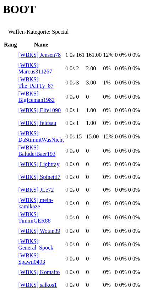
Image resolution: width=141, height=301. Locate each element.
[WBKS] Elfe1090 (39, 110)
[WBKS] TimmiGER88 (34, 217)
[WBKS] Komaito (39, 272)
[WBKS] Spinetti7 (39, 177)
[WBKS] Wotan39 (39, 231)
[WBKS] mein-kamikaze (35, 203)
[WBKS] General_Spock (35, 244)
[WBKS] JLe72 (36, 190)
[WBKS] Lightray (38, 164)
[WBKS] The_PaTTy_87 (35, 82)
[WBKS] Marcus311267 (35, 68)
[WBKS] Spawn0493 (31, 258)
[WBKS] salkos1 (37, 285)
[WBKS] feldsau (37, 123)
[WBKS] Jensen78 (39, 55)
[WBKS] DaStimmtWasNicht (41, 136)
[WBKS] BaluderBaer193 (36, 150)
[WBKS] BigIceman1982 (36, 97)
